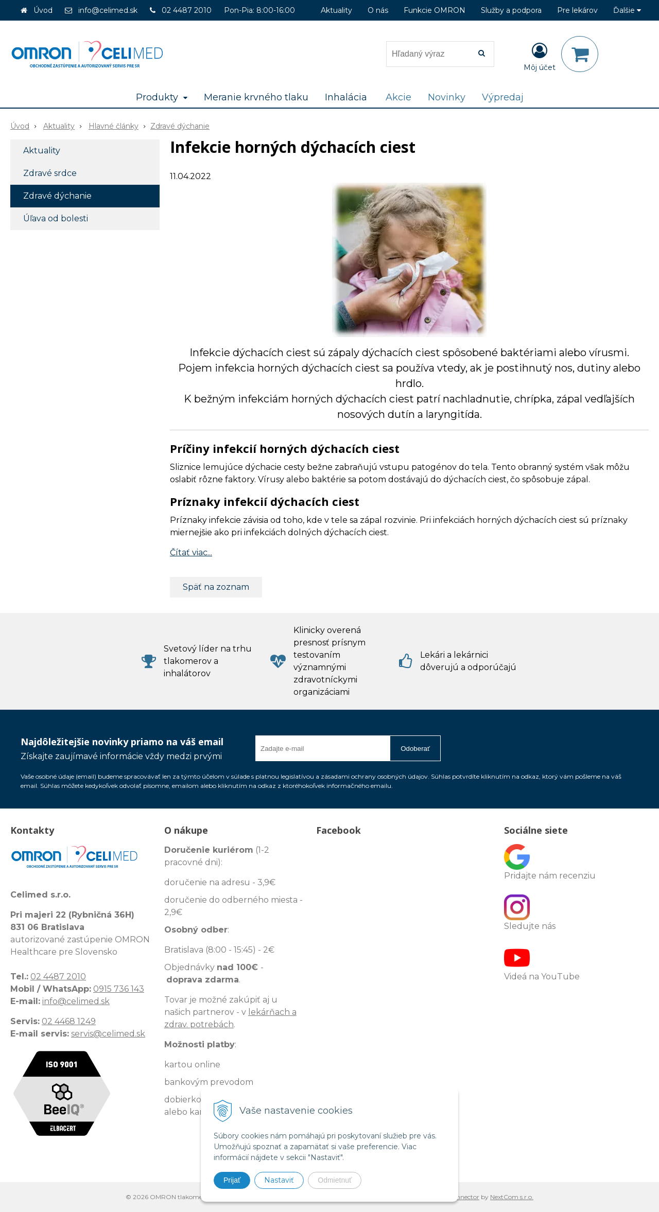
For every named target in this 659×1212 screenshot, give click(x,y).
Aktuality (336, 10)
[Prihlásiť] (540, 56)
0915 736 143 (118, 989)
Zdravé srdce (50, 173)
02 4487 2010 (187, 10)
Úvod (43, 10)
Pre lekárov (577, 10)
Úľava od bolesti (55, 218)
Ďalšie (627, 10)
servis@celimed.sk (108, 1034)
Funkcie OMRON (434, 10)
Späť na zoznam (216, 587)
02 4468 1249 (69, 1021)
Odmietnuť (335, 1180)
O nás (378, 10)
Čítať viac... (191, 552)
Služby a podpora (511, 10)
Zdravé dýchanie (180, 126)
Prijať (231, 1180)
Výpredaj (503, 97)
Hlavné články (113, 126)
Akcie (398, 97)
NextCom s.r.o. (511, 1197)
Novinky (446, 97)
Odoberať (415, 748)
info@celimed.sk (107, 10)
